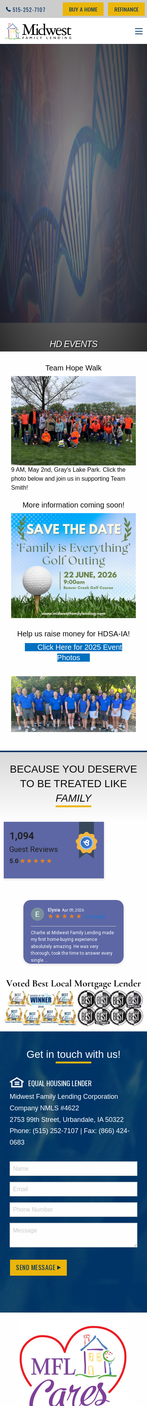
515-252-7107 (29, 9)
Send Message (38, 1267)
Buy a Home (83, 9)
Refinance (126, 9)
